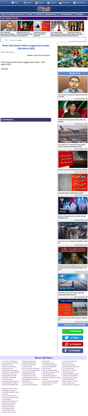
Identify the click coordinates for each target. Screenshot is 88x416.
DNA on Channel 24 (48, 384)
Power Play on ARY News (29, 364)
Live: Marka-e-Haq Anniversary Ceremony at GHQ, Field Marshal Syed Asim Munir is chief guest (59, 29)
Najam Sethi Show (27, 366)
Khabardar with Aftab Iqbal (29, 361)
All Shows (21, 14)
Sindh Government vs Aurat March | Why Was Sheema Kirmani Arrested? (76, 29)
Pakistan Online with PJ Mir (9, 412)
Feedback (80, 14)
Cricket (30, 14)
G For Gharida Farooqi (68, 368)
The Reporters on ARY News (10, 373)
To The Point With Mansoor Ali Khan (30, 385)
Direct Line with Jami (68, 363)
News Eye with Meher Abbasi (50, 370)
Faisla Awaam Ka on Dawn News (71, 384)
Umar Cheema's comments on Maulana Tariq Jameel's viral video (8, 28)
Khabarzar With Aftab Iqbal (29, 363)
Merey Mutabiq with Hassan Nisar (11, 381)
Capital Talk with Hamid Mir (9, 377)
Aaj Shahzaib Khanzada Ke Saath (31, 379)
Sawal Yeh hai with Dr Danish (70, 377)
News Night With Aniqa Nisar (70, 361)
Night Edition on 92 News (29, 372)
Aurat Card (5, 394)
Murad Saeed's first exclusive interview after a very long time (25, 28)
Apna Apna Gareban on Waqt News (10, 389)
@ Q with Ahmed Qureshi (69, 364)
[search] (36, 40)
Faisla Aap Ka (46, 361)
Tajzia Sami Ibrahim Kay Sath (30, 377)
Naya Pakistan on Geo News (50, 383)
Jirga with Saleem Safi (48, 373)
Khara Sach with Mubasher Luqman (49, 367)
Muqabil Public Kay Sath (9, 404)
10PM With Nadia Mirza (69, 379)
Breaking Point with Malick (9, 403)
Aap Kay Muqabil (7, 399)
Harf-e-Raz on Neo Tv (28, 383)
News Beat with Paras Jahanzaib (51, 372)
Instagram (40, 2)
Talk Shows (12, 14)
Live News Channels (66, 14)
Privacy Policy (66, 2)
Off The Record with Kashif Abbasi (11, 372)
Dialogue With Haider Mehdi (10, 375)
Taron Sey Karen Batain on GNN (11, 397)
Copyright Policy (80, 2)
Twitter (16, 2)
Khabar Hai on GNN (8, 368)
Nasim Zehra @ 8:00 (68, 372)
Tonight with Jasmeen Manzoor (70, 375)
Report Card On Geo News (69, 370)
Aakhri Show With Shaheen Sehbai (51, 377)
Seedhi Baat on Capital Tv (9, 390)
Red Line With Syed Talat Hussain (31, 368)
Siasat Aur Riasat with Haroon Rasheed (10, 370)
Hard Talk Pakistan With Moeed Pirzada (10, 383)
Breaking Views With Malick (9, 366)
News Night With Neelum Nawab (11, 392)
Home (3, 14)
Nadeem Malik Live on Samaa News (70, 381)
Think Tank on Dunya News (41, 55)
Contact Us (53, 2)
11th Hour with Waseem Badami (51, 381)
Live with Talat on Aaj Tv (9, 410)
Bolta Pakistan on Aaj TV (9, 408)
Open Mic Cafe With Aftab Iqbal (10, 384)
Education (45, 379)
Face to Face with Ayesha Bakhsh (31, 370)
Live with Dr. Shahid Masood (10, 361)
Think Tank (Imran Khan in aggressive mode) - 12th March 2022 (25, 47)
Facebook (28, 2)
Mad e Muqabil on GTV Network (11, 363)
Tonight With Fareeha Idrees (50, 375)
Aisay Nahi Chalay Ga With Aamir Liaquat (71, 367)
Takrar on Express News (69, 383)
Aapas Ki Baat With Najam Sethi (71, 373)
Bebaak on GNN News (8, 406)
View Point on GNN (7, 379)
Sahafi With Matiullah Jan (29, 373)
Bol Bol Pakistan (27, 381)
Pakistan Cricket (47, 368)
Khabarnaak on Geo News (29, 375)
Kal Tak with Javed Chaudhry (50, 364)
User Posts (39, 14)
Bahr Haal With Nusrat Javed (10, 395)
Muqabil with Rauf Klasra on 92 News (10, 401)
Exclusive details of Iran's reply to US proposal (42, 28)
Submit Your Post (50, 14)
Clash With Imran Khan (48, 363)
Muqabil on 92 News (8, 364)
